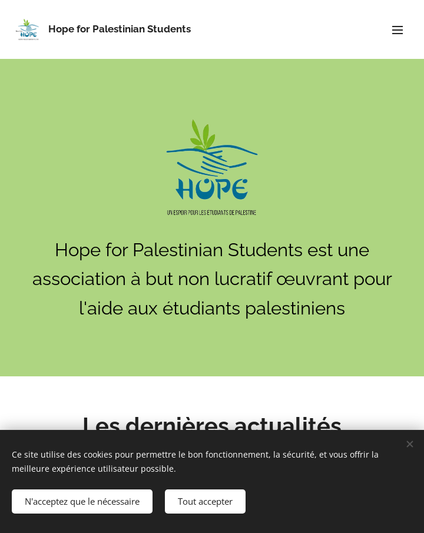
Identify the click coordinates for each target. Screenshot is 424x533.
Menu (397, 30)
